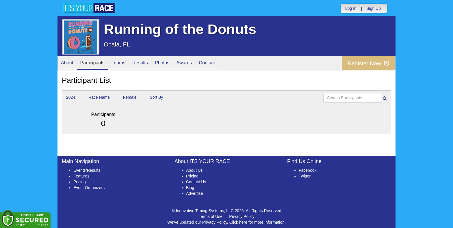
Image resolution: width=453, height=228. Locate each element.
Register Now (367, 63)
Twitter (305, 176)
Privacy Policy (241, 216)
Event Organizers (89, 187)
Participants (96, 63)
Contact (225, 63)
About (68, 63)
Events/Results (86, 170)
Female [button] (132, 97)
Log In (351, 8)
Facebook (307, 170)
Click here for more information (257, 222)
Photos (175, 63)
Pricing (79, 182)
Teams (126, 63)
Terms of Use (210, 216)
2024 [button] (72, 97)
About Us (194, 170)
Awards (200, 63)
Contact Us (196, 182)
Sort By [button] (158, 97)
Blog (190, 187)
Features (81, 176)
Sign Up (373, 8)
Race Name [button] (101, 97)
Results (150, 63)
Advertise (194, 193)
